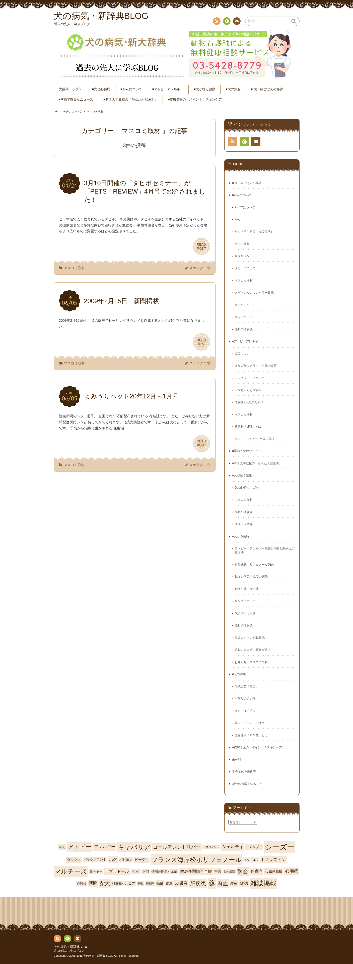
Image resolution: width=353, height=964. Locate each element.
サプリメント (244, 256)
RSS (216, 22)
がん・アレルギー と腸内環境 (254, 439)
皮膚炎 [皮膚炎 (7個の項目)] (181, 883)
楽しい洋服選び (245, 711)
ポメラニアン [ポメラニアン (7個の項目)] (273, 859)
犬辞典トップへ (70, 89)
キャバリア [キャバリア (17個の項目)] (134, 847)
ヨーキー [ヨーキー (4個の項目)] (95, 871)
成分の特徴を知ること (247, 784)
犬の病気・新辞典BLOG (71, 947)
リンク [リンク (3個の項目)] (135, 871)
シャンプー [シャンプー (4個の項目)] (254, 847)
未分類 (236, 759)
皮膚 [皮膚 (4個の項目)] (169, 883)
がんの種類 (242, 244)
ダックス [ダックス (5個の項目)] (74, 860)
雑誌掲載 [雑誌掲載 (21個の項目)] (263, 883)
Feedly (226, 22)
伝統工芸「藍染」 (247, 686)
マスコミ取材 (74, 268)
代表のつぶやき (245, 613)
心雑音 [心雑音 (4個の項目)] (81, 883)
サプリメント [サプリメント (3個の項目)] (211, 847)
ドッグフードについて (250, 378)
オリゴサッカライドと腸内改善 (256, 366)
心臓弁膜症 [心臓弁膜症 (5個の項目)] (274, 871)
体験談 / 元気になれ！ (249, 402)
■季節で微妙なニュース (76, 99)
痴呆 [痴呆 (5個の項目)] (159, 883)
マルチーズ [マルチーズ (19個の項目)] (70, 871)
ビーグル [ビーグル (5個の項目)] (142, 860)
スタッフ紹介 (244, 524)
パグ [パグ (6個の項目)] (113, 859)
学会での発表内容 (244, 771)
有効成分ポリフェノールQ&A (254, 564)
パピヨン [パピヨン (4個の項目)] (125, 859)
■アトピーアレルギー (168, 89)
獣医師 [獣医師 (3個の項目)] (150, 883)
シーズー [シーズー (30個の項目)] (279, 847)
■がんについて (131, 89)
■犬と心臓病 (101, 89)
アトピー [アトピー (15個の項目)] (80, 847)
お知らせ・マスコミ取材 (251, 662)
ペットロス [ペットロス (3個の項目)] (251, 859)
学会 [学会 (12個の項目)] (242, 871)
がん (238, 219)
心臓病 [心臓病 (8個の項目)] (292, 871)
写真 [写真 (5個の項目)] (217, 871)
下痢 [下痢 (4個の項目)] (145, 871)
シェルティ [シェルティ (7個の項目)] (232, 846)
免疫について (244, 317)
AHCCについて (245, 207)
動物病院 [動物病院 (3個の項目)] (229, 871)
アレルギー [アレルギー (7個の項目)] (104, 846)
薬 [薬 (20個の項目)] (211, 883)
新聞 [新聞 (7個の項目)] (93, 883)
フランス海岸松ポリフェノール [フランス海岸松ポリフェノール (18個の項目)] (196, 859)
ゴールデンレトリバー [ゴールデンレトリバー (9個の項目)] (177, 847)
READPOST (201, 246)
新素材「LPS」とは (248, 426)
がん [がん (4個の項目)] (62, 847)
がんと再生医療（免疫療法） (254, 232)
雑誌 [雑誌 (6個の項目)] (244, 883)
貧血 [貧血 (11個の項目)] (223, 883)
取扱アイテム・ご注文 (250, 723)
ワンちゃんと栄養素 (248, 390)
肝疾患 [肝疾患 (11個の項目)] (198, 883)
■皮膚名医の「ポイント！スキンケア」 (196, 99)
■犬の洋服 (233, 89)
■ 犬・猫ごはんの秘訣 (267, 89)
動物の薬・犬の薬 (247, 589)
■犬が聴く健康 (204, 89)
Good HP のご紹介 (247, 487)
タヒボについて (245, 268)
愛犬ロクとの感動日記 (250, 637)
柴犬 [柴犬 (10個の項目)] (105, 883)
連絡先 (236, 22)
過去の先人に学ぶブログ (69, 950)
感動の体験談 (244, 329)
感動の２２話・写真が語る (253, 650)
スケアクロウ (199, 268)
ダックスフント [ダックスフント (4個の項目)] (95, 859)
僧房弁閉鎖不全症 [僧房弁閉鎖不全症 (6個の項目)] (196, 871)
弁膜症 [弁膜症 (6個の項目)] (256, 871)
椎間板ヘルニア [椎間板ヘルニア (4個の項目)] (123, 883)
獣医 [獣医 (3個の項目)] (140, 883)
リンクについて (245, 305)
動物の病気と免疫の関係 (251, 576)
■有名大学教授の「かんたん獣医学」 (130, 99)
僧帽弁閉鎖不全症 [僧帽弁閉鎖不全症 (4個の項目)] (164, 871)
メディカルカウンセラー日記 (254, 292)
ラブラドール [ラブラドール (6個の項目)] (117, 871)
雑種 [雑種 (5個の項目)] (233, 883)
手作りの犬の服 (245, 698)
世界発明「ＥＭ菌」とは (251, 735)
